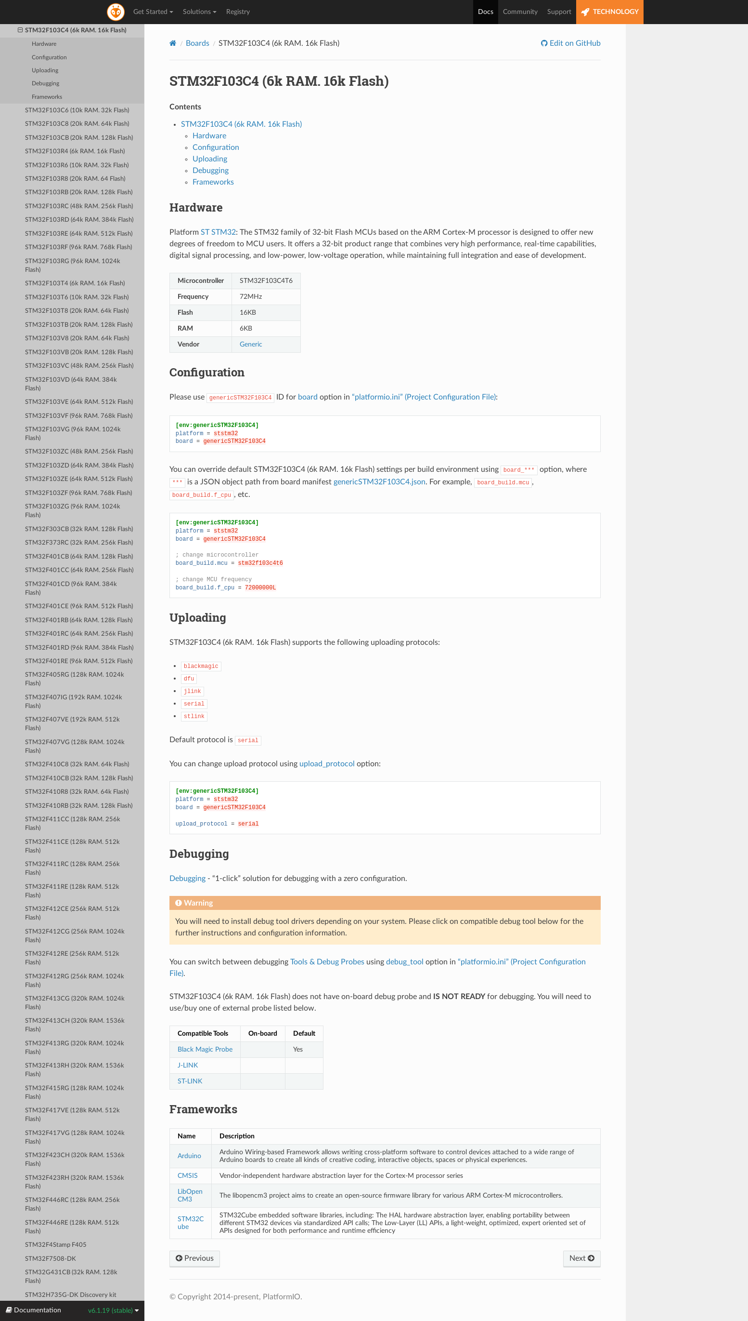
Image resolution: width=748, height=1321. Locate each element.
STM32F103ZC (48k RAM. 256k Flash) (79, 452)
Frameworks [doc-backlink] (203, 1109)
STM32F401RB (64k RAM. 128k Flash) (78, 620)
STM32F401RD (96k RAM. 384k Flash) (79, 648)
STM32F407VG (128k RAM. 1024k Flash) (75, 746)
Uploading (45, 70)
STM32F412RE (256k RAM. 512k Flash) (72, 958)
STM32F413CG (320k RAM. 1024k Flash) (75, 1003)
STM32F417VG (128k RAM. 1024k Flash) (75, 1137)
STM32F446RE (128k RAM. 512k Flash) (72, 1227)
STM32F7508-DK (50, 1259)
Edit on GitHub (574, 43)
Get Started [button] (153, 12)
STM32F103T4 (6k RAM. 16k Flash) (75, 283)
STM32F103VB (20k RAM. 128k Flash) (79, 352)
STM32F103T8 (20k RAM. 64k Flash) (77, 311)
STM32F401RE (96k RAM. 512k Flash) (78, 661)
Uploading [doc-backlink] (197, 617)
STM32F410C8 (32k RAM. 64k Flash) (77, 764)
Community (520, 12)
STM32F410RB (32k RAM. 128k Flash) (78, 806)
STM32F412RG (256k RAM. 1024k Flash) (74, 981)
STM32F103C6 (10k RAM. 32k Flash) (77, 110)
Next (581, 1258)
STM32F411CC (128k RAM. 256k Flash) (72, 823)
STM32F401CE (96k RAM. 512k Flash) (79, 606)
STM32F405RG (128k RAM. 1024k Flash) (74, 679)
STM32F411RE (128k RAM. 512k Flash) (72, 891)
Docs (485, 12)
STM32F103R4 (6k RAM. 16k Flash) (75, 151)
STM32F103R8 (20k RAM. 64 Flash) (75, 179)
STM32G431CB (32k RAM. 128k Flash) (71, 1276)
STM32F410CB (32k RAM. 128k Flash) (79, 778)
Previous (195, 1258)
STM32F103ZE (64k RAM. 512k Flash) (78, 479)
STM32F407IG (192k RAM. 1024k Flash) (73, 701)
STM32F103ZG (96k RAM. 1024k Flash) (72, 511)
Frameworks (47, 97)
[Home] (173, 43)
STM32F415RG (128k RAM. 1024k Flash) (74, 1092)
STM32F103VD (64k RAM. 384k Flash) (71, 384)
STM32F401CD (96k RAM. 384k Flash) (71, 588)
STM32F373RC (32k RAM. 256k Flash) (79, 543)
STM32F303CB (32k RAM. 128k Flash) (79, 529)
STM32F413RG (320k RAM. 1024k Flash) (74, 1048)
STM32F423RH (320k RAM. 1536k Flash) (74, 1182)
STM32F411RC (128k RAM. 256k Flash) (72, 868)
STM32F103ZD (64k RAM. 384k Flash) (79, 466)
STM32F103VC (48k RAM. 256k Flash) (79, 366)
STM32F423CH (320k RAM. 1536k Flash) (75, 1159)
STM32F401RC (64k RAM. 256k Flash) (79, 634)
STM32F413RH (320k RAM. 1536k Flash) (74, 1070)
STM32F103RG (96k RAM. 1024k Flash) (72, 265)
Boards (197, 43)
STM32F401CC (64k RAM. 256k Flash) (79, 570)
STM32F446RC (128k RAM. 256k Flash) (72, 1204)
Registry (238, 12)
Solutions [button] (200, 12)
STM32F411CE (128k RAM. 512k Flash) (72, 846)
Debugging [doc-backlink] (199, 853)
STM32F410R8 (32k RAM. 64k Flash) (77, 792)
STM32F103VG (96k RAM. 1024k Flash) (73, 434)
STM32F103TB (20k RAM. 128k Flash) (78, 325)
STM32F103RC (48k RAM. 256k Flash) (79, 206)
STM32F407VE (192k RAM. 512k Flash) (72, 724)
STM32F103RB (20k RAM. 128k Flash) (78, 192)
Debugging (45, 83)
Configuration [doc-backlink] (207, 372)
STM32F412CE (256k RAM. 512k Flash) (72, 913)
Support (559, 12)
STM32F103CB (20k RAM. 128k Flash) (79, 138)
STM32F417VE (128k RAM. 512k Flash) (72, 1115)
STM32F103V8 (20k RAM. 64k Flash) (77, 338)
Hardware (44, 44)
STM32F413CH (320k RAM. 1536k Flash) (75, 1025)
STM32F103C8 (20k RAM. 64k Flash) (77, 124)
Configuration (49, 57)
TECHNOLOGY (610, 12)
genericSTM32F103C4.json (380, 482)
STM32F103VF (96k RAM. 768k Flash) (78, 416)
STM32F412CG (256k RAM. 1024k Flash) (75, 936)
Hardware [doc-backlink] (196, 207)
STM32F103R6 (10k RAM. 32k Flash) (77, 165)
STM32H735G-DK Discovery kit (70, 1295)
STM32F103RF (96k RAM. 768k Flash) (78, 247)
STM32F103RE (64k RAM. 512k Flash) (78, 234)
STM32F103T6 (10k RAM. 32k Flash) (77, 297)
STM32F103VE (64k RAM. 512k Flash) (79, 402)
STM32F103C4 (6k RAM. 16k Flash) (72, 31)
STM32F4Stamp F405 (56, 1245)
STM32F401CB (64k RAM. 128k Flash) (79, 557)
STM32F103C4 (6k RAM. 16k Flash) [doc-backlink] (279, 81)
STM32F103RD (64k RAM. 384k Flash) (79, 220)
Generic (251, 344)
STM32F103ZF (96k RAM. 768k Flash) (78, 493)
